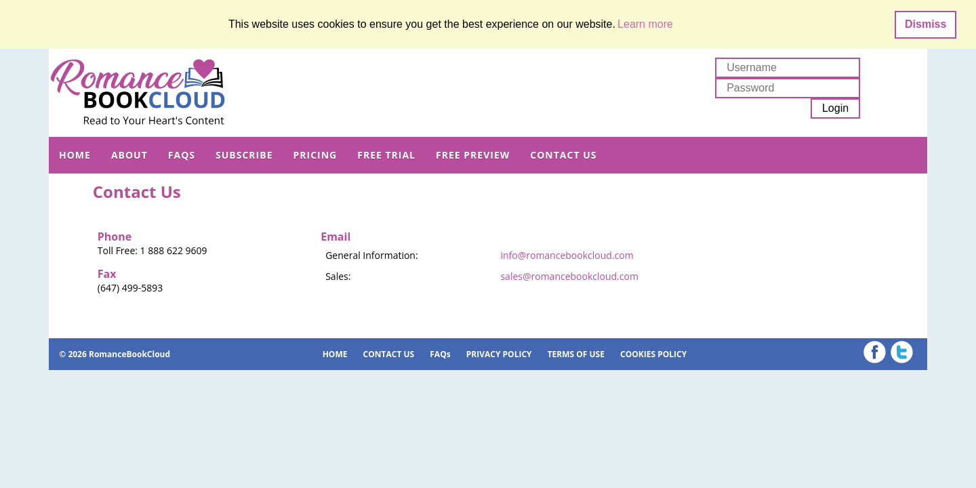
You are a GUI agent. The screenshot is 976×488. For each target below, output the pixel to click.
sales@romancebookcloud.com (569, 276)
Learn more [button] (645, 24)
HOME (75, 154)
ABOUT (129, 154)
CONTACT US (563, 154)
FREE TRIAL (386, 154)
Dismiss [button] (925, 24)
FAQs (181, 154)
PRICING (315, 154)
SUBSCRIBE (244, 154)
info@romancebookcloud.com (566, 255)
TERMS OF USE (576, 354)
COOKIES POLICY (653, 354)
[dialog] (488, 24)
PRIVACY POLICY (499, 354)
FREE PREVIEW (473, 154)
